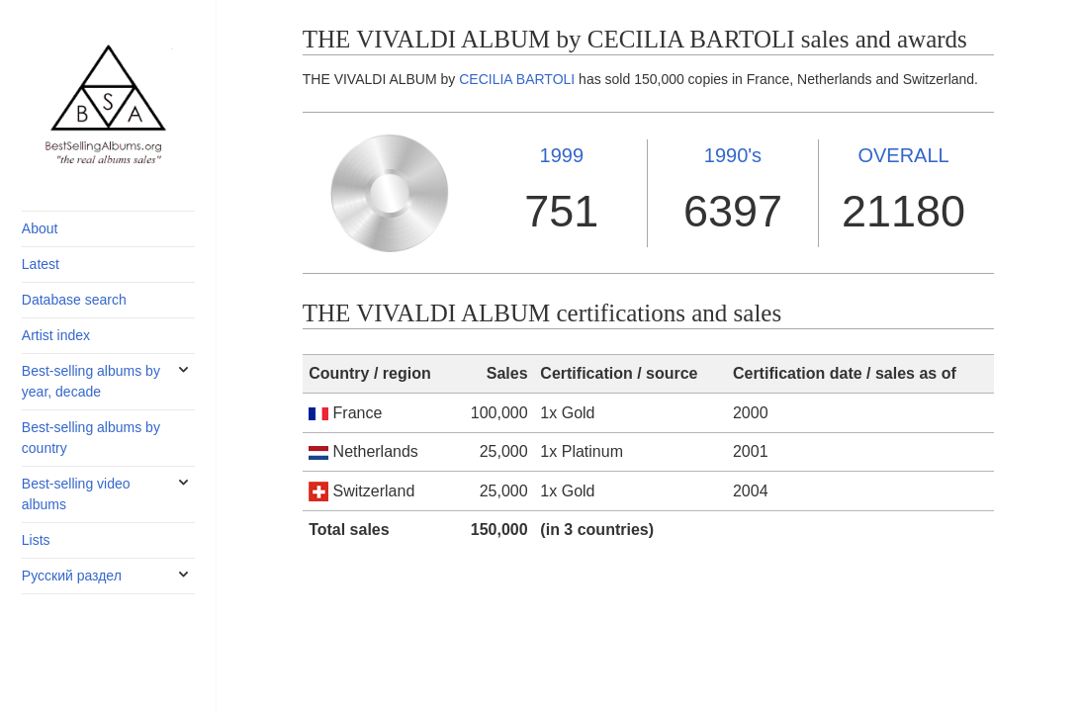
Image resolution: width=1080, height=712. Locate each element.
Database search (74, 300)
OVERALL (902, 155)
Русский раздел (72, 575)
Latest (40, 264)
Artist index (56, 335)
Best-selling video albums (76, 494)
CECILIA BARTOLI (517, 79)
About (40, 228)
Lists (36, 540)
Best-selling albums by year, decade (91, 381)
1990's (733, 155)
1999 (562, 155)
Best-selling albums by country (91, 437)
